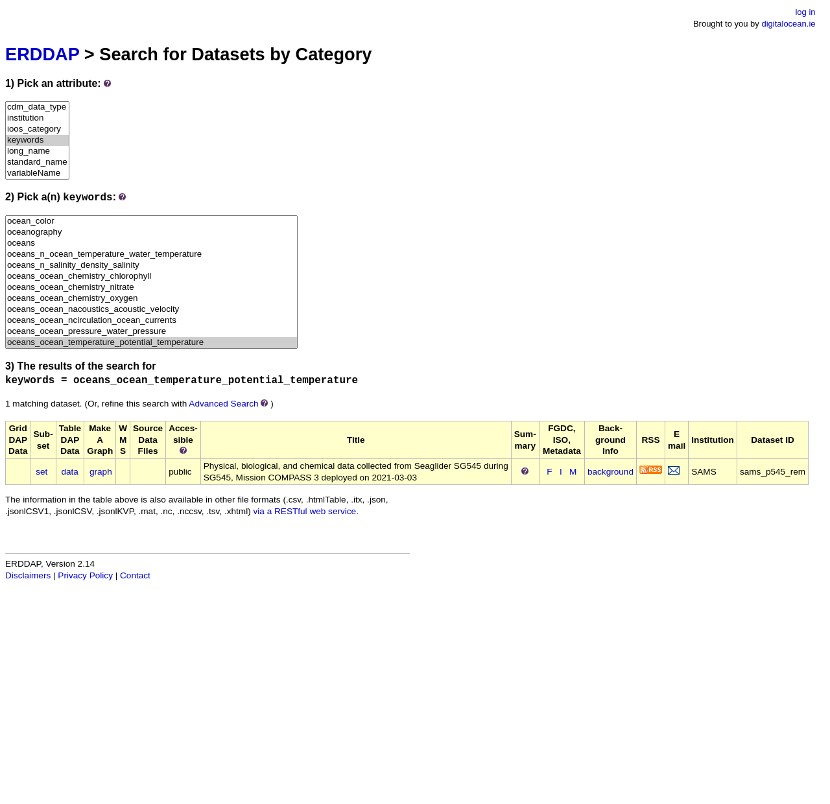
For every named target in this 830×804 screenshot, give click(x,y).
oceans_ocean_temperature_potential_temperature (151, 342)
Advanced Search (223, 403)
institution (37, 118)
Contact (135, 575)
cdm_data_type (37, 107)
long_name (37, 151)
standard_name (37, 162)
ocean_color (151, 221)
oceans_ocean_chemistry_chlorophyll (151, 276)
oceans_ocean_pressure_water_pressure (151, 331)
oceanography (151, 232)
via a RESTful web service (305, 511)
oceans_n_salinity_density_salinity (151, 265)
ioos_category (37, 129)
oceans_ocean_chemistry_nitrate (151, 287)
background (610, 472)
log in (805, 12)
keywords (37, 140)
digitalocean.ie (788, 24)
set (41, 472)
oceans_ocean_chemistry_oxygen (151, 298)
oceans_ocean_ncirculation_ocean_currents (151, 320)
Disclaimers (28, 575)
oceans (151, 243)
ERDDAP (42, 54)
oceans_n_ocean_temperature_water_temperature (151, 254)
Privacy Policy (85, 575)
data (69, 472)
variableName (37, 173)
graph (100, 472)
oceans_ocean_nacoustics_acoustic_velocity (151, 309)
